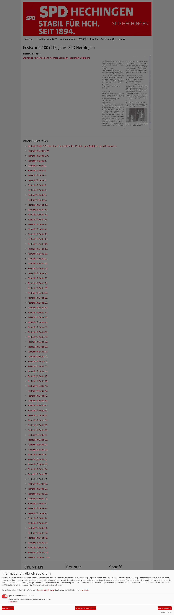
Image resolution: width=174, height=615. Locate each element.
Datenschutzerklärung (45, 590)
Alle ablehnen (7, 608)
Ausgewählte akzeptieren (86, 608)
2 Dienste (13, 602)
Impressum (84, 590)
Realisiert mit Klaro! (165, 612)
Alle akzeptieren (164, 608)
